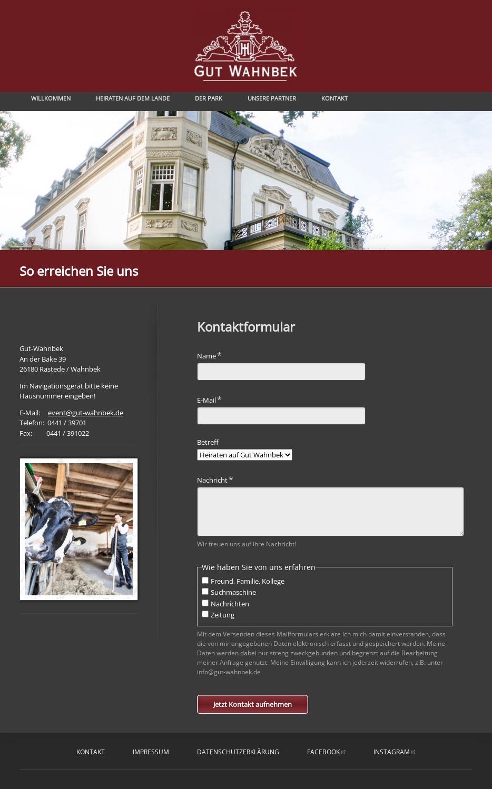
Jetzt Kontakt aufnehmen (252, 704)
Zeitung (222, 615)
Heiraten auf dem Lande (133, 98)
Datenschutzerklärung (238, 751)
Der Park (208, 98)
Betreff (208, 442)
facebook (323, 751)
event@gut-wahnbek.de (85, 412)
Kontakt (334, 98)
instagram (391, 751)
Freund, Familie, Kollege (247, 581)
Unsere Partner (272, 98)
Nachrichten (230, 603)
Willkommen (51, 98)
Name (212, 355)
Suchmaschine (233, 592)
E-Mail (212, 399)
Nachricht (215, 479)
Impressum (151, 751)
